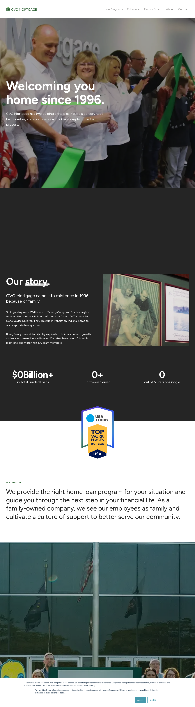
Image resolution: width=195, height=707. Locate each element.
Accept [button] (140, 700)
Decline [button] (153, 700)
